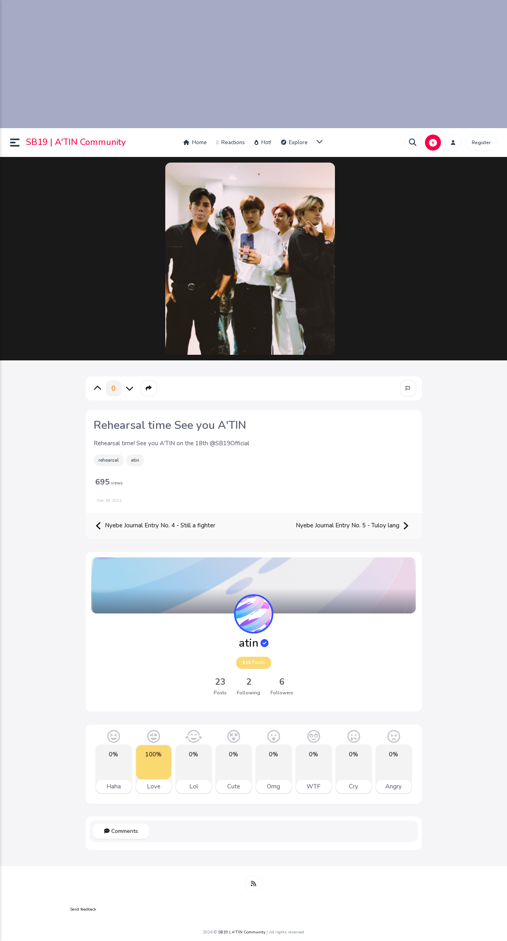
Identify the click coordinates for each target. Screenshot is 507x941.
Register (481, 142)
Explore (294, 142)
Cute (233, 786)
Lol (193, 786)
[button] (18, 143)
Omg (273, 786)
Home (195, 142)
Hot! (263, 142)
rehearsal (108, 460)
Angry (393, 786)
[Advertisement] (254, 64)
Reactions (230, 142)
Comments (121, 831)
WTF (314, 786)
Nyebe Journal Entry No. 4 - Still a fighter (155, 526)
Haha (113, 786)
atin (135, 460)
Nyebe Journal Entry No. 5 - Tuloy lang (352, 526)
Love (153, 786)
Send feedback (83, 909)
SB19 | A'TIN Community (76, 142)
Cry (353, 786)
